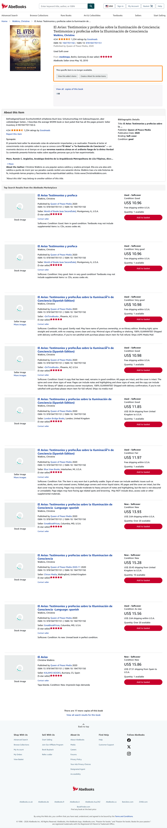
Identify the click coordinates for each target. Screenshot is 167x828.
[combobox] (63, 6)
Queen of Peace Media (61, 204)
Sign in (120, 6)
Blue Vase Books (52, 469)
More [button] (11, 164)
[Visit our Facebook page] (129, 741)
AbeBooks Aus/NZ (92, 802)
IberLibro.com (127, 802)
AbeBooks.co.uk (26, 802)
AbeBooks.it (75, 802)
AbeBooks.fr (59, 802)
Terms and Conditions (124, 816)
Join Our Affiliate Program (52, 745)
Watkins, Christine (21, 21)
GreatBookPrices (52, 523)
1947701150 (68, 43)
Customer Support (106, 745)
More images (20, 324)
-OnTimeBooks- (51, 316)
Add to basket (143, 217)
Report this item (14, 134)
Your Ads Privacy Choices (81, 764)
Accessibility (76, 774)
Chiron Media (50, 574)
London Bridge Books (54, 418)
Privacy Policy (76, 759)
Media (73, 745)
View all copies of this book (69, 89)
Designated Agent (78, 769)
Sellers (138, 15)
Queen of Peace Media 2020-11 (65, 567)
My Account (133, 6)
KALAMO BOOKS (52, 673)
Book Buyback (48, 750)
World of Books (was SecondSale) (60, 211)
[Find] (91, 6)
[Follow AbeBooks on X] (129, 747)
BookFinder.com (83, 808)
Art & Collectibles (92, 15)
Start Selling (159, 15)
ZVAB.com (143, 802)
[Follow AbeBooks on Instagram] (129, 754)
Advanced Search (10, 15)
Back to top (83, 726)
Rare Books (66, 15)
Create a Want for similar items (93, 76)
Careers (73, 750)
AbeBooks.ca (111, 802)
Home (4, 21)
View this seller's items (67, 76)
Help (160, 6)
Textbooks (117, 15)
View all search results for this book (83, 715)
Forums (74, 754)
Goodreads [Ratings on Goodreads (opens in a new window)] (92, 39)
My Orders (18, 754)
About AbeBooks (77, 740)
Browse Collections (39, 15)
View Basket (19, 759)
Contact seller (43, 219)
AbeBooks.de (43, 802)
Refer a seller (47, 754)
